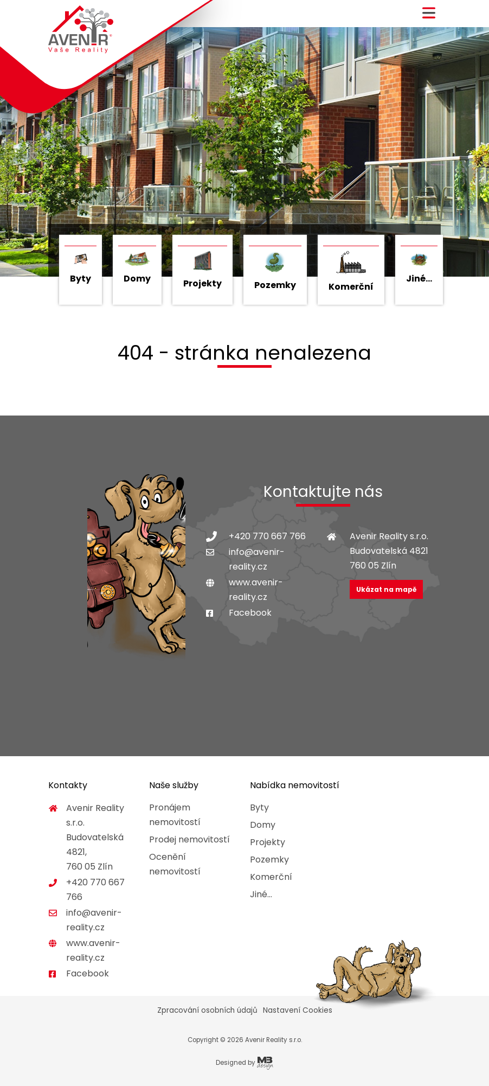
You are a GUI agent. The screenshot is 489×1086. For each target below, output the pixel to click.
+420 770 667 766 (267, 536)
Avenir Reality (80, 29)
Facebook (250, 612)
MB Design (265, 1063)
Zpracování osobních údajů (207, 1010)
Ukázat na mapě (386, 589)
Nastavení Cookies (297, 1010)
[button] (428, 17)
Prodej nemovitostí (189, 839)
